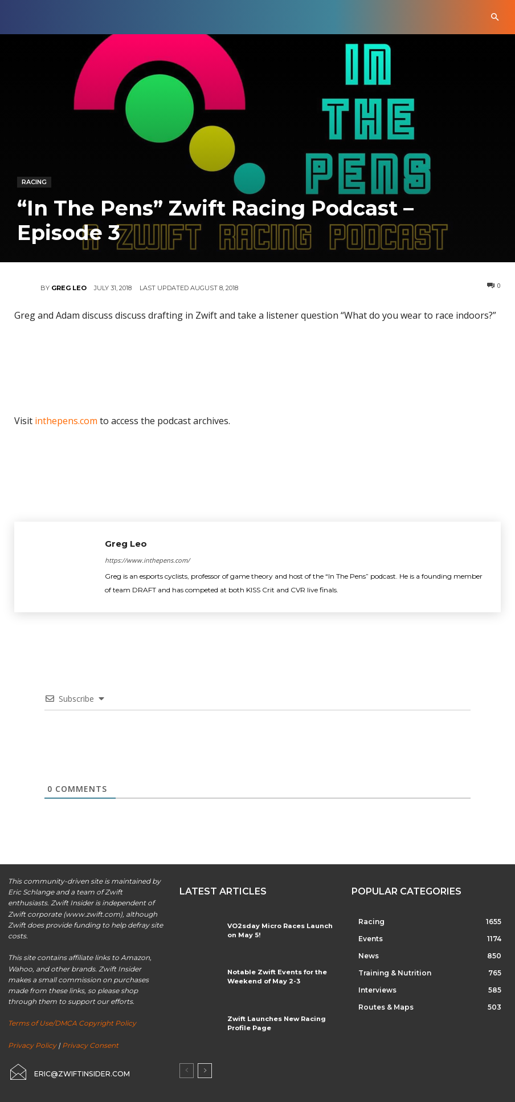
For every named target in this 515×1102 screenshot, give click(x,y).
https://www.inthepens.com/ (147, 560)
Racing (34, 182)
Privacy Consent (90, 1045)
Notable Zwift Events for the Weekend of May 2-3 (271, 975)
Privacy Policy (32, 1045)
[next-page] (205, 1070)
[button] (494, 17)
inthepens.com (66, 420)
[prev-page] (186, 1070)
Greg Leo (69, 288)
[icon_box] (68, 1071)
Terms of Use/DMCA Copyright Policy (72, 1023)
